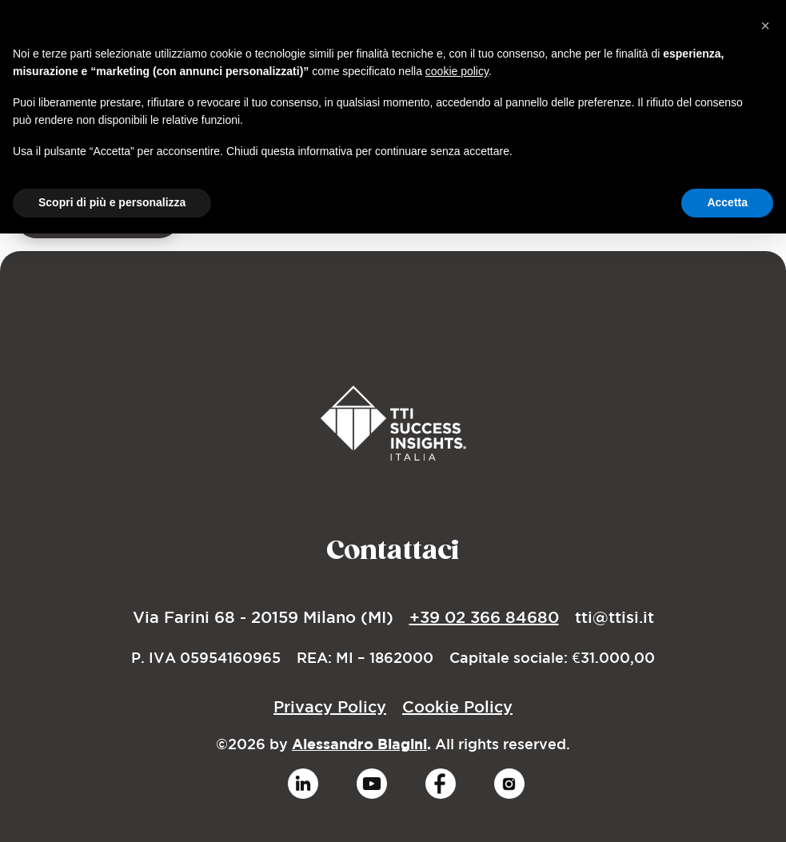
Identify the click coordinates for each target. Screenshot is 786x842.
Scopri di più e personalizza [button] (112, 202)
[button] (765, 25)
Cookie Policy (457, 706)
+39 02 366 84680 (484, 617)
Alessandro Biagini (359, 744)
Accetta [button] (727, 202)
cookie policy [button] (457, 71)
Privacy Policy (329, 706)
